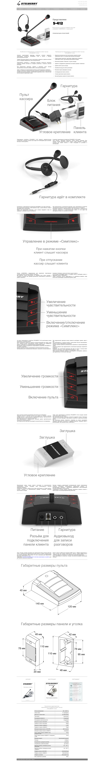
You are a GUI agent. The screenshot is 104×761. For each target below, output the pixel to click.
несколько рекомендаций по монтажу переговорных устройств (35, 556)
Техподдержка (74, 8)
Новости (21, 8)
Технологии (38, 8)
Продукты (47, 8)
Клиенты (65, 8)
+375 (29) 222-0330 (82, 1)
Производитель (29, 8)
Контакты (83, 8)
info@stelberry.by (83, 5)
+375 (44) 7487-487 (82, 3)
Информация (56, 8)
